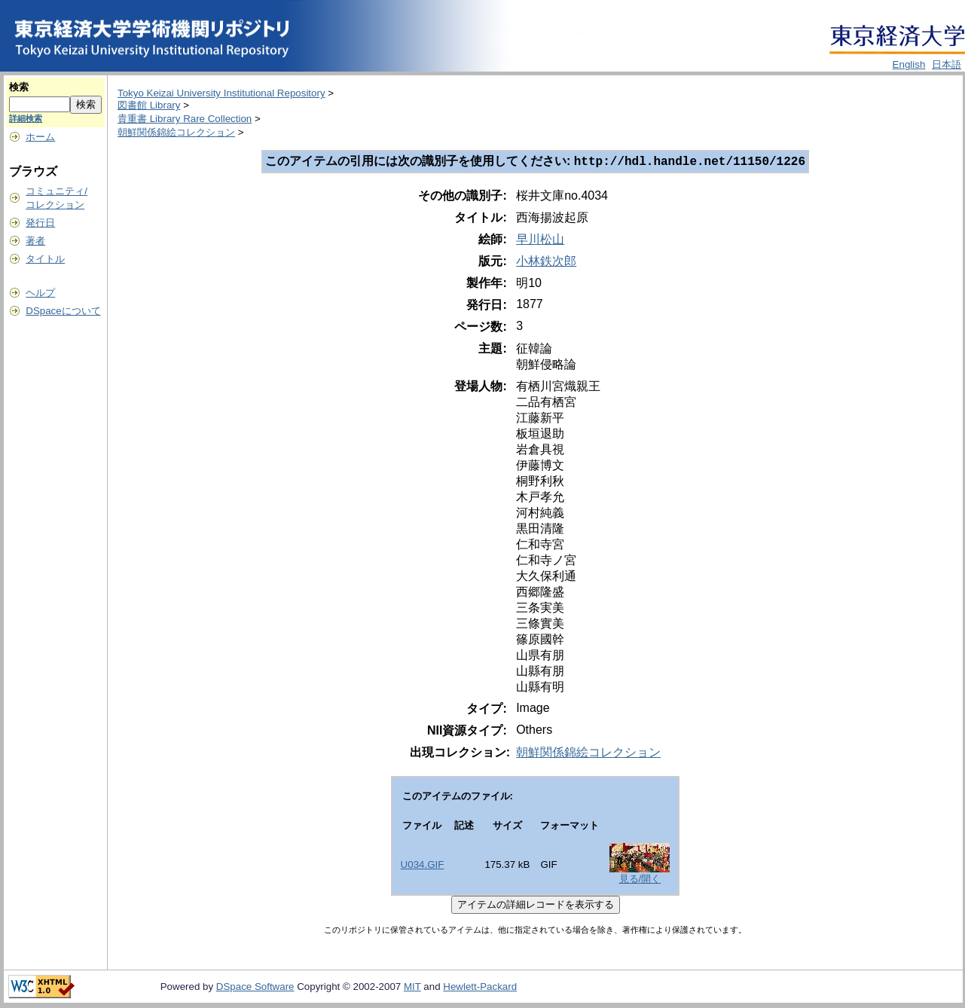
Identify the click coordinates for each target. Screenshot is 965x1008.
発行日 (40, 222)
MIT (412, 988)
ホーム (40, 136)
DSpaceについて (63, 310)
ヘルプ (40, 292)
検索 (19, 87)
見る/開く (640, 880)
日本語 (946, 64)
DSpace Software (255, 988)
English (909, 64)
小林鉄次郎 (546, 262)
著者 (35, 240)
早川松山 (540, 240)
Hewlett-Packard (480, 988)
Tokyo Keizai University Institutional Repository (221, 93)
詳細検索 (25, 118)
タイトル (45, 258)
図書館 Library (149, 105)
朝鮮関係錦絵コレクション (176, 132)
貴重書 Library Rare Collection (185, 118)
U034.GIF (422, 866)
